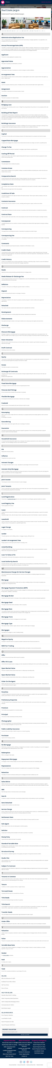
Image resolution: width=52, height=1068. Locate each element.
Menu (8, 2)
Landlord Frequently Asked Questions (9, 1051)
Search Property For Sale (7, 1021)
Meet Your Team (9, 1056)
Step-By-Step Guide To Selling (8, 995)
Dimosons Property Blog (21, 1064)
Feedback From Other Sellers (8, 981)
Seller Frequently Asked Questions (9, 998)
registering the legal (11, 499)
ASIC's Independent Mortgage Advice (10, 1001)
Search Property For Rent (39, 1046)
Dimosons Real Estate (12, 1064)
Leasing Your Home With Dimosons (24, 1049)
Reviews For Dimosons (24, 1052)
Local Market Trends (6, 1018)
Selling (3, 976)
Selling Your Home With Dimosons (24, 1045)
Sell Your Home (5, 984)
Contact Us (24, 1056)
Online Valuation (25, 1034)
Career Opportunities (24, 1054)
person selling (6, 955)
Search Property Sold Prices (8, 1024)
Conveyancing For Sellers (7, 1004)
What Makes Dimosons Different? (24, 1042)
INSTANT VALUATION (46, 2)
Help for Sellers (6, 992)
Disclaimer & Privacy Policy (30, 1064)
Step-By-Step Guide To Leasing (9, 1044)
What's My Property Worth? (9, 1054)
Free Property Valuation (7, 1015)
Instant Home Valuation (39, 1042)
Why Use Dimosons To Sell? (8, 978)
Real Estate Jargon (6, 1008)
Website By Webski (40, 1064)
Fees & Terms (4, 988)
